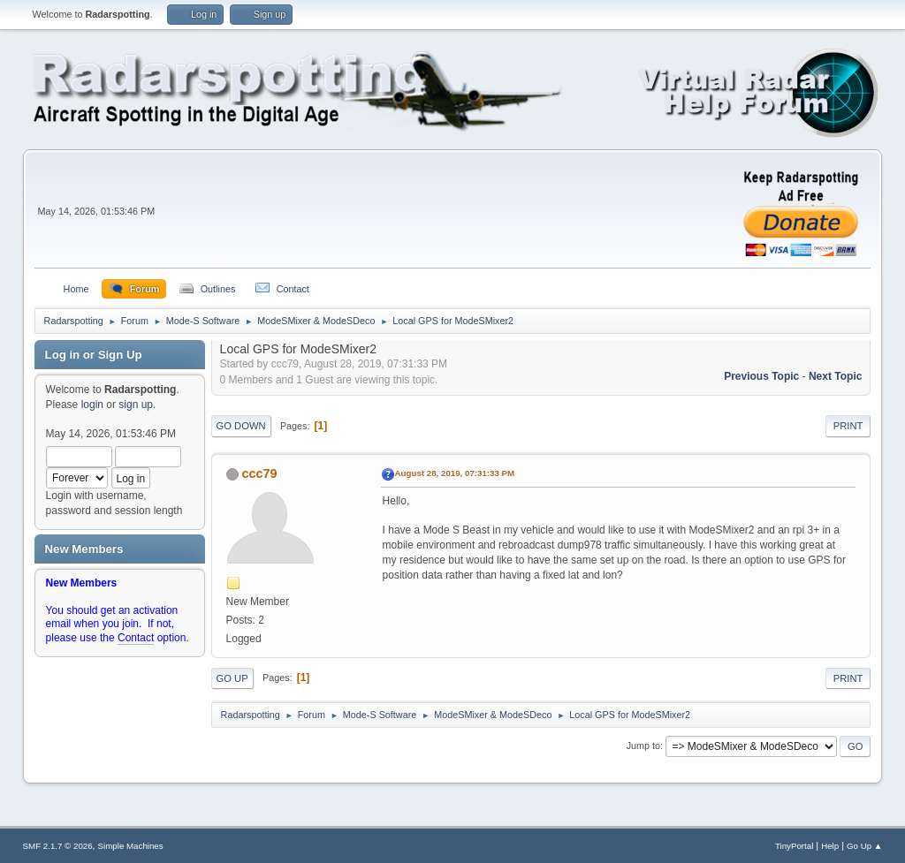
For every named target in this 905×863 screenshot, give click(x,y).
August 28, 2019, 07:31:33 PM (455, 473)
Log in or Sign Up (93, 354)
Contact (136, 638)
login (92, 404)
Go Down (241, 425)
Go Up (232, 678)
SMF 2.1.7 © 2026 (58, 846)
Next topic (835, 376)
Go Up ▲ (864, 846)
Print (848, 425)
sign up (135, 404)
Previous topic (761, 376)
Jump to (643, 745)
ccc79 (260, 473)
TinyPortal (794, 846)
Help (830, 846)
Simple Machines (131, 846)
